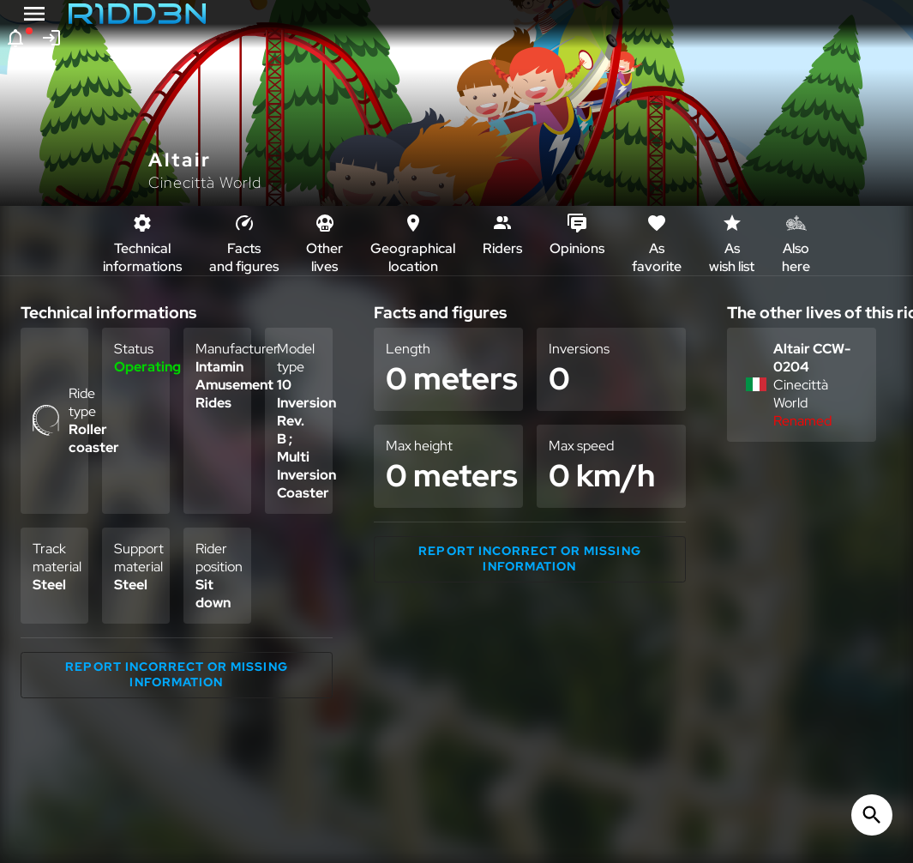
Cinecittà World (204, 182)
